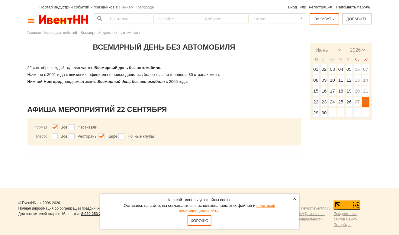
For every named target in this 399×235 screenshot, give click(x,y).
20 (357, 90)
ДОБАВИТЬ (356, 19)
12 (349, 80)
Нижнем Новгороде (136, 7)
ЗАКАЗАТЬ (324, 19)
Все (64, 127)
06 (357, 69)
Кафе (112, 136)
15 (315, 90)
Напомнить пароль (353, 7)
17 (332, 90)
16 (324, 90)
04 (340, 69)
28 (365, 101)
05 (349, 69)
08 (315, 80)
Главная (34, 32)
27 (357, 101)
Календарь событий (60, 32)
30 (324, 112)
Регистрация (320, 7)
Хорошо (199, 220)
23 (324, 101)
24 (332, 101)
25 (340, 101)
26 (349, 101)
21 (365, 90)
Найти (99, 18)
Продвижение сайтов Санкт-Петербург (345, 219)
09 (324, 80)
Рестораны (88, 136)
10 (332, 80)
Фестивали (88, 127)
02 (324, 69)
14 (365, 80)
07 (365, 69)
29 (315, 112)
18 (340, 90)
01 (315, 69)
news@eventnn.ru (315, 208)
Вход (292, 7)
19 (349, 90)
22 (315, 101)
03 (332, 69)
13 (357, 80)
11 (340, 80)
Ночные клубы (140, 136)
